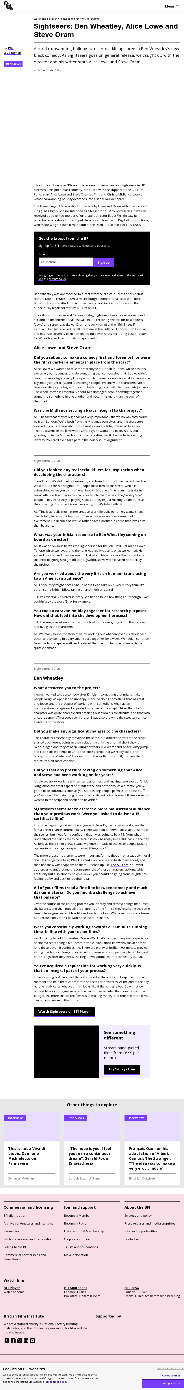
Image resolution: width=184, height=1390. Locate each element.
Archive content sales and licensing (28, 1223)
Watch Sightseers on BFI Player (64, 1011)
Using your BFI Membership (84, 1231)
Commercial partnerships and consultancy (25, 1257)
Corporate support (77, 1239)
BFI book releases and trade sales (27, 1239)
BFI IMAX (131, 1287)
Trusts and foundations (81, 1247)
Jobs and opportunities (140, 1231)
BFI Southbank (75, 1287)
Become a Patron (76, 1223)
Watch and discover (45, 18)
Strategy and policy (138, 1215)
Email (65, 259)
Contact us (132, 1239)
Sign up (104, 262)
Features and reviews (72, 18)
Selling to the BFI (16, 1247)
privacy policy (57, 279)
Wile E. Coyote (81, 860)
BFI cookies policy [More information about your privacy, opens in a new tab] (56, 1381)
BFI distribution (15, 1215)
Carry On (70, 378)
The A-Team (119, 865)
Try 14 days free (122, 1069)
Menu (172, 6)
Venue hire (11, 1231)
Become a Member (77, 1215)
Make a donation (76, 1255)
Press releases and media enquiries (149, 1223)
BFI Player (12, 1287)
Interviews (93, 18)
